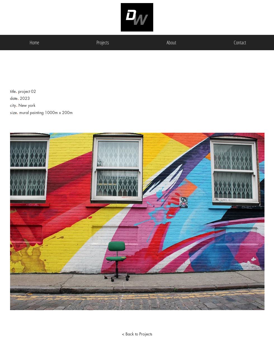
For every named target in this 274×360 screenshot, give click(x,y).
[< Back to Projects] (137, 334)
